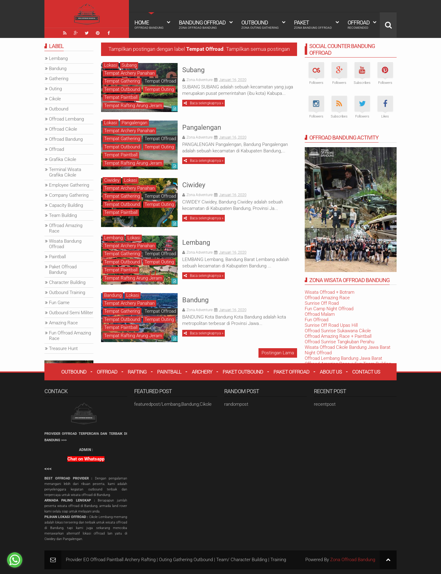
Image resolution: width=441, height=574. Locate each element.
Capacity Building (66, 205)
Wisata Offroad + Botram (329, 292)
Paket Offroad (291, 372)
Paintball (57, 256)
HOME (149, 24)
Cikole (55, 99)
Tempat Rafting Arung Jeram (133, 105)
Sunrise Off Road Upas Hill (331, 325)
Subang (193, 70)
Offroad (359, 24)
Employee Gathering (69, 185)
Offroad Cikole (63, 129)
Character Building (67, 282)
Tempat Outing (159, 89)
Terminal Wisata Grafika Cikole (65, 172)
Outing (55, 88)
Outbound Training (67, 292)
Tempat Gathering (122, 81)
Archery (202, 372)
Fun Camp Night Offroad (329, 308)
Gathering (58, 78)
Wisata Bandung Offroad (65, 243)
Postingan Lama (278, 353)
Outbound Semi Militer (71, 312)
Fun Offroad (316, 319)
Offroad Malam (320, 314)
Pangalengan (201, 127)
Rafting (137, 372)
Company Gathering (69, 195)
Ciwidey (193, 185)
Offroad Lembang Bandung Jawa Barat (343, 358)
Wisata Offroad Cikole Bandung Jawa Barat (347, 347)
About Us (331, 372)
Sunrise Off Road (322, 303)
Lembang (196, 242)
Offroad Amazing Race (327, 297)
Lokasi (110, 65)
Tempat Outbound (122, 89)
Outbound (260, 24)
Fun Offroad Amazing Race (70, 335)
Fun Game (59, 302)
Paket (313, 24)
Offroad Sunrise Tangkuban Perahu (339, 342)
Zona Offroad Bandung (352, 559)
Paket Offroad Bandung (63, 269)
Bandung (195, 300)
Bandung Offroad (202, 24)
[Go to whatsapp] (14, 560)
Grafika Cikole (62, 159)
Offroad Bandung (66, 139)
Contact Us (366, 372)
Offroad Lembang (66, 119)
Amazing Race (63, 323)
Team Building (63, 215)
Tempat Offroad (160, 81)
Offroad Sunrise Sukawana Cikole (338, 331)
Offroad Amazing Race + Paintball (338, 336)
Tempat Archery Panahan (129, 73)
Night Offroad (318, 353)
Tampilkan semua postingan (258, 49)
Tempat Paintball (121, 97)
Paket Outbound (243, 372)
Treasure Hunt (63, 348)
